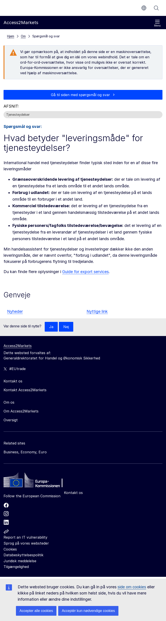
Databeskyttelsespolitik (23, 555)
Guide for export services (85, 271)
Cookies (10, 549)
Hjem (10, 36)
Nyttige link (97, 311)
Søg (156, 8)
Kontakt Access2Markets (25, 390)
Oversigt (11, 420)
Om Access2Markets (21, 411)
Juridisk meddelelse (20, 561)
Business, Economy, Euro (25, 452)
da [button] (144, 8)
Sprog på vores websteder (26, 543)
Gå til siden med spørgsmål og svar (80, 95)
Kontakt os (73, 492)
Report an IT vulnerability (25, 537)
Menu (157, 23)
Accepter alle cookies (36, 611)
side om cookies (132, 587)
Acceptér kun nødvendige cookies (88, 611)
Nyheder (15, 311)
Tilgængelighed (16, 566)
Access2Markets (18, 346)
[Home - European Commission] (36, 481)
